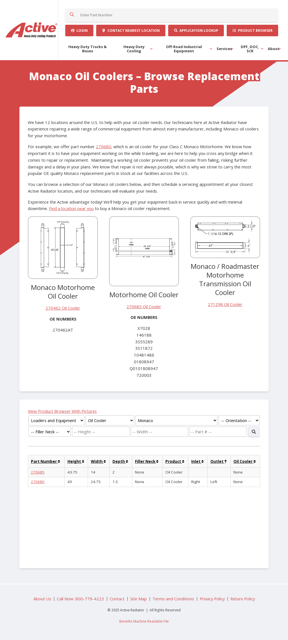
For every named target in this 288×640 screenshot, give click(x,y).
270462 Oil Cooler (63, 308)
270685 (37, 472)
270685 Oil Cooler (144, 306)
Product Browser (252, 30)
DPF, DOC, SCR (250, 48)
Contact (131, 30)
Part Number (45, 461)
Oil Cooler (244, 461)
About (274, 48)
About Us (42, 598)
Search (72, 15)
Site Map (138, 598)
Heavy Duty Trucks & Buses (87, 48)
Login (79, 30)
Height (76, 461)
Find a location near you (71, 208)
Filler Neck (146, 461)
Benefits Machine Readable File (144, 621)
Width (98, 461)
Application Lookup (196, 30)
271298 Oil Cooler (225, 304)
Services (224, 48)
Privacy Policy (212, 598)
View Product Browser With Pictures (62, 411)
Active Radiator (32, 30)
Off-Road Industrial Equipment (184, 48)
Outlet (218, 461)
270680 (103, 146)
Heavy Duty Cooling (134, 48)
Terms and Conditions (173, 598)
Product (174, 461)
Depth (120, 461)
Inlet (197, 461)
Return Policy (242, 598)
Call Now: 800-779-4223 (80, 598)
